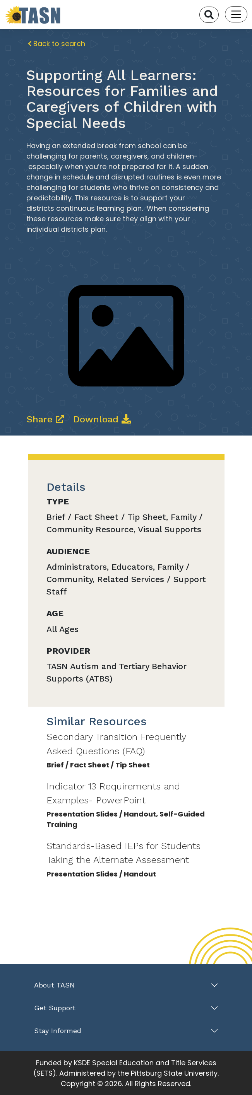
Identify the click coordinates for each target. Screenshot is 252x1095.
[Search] (209, 15)
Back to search (57, 43)
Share (46, 419)
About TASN (54, 985)
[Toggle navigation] (236, 14)
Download (102, 419)
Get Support (54, 1008)
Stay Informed (57, 1031)
